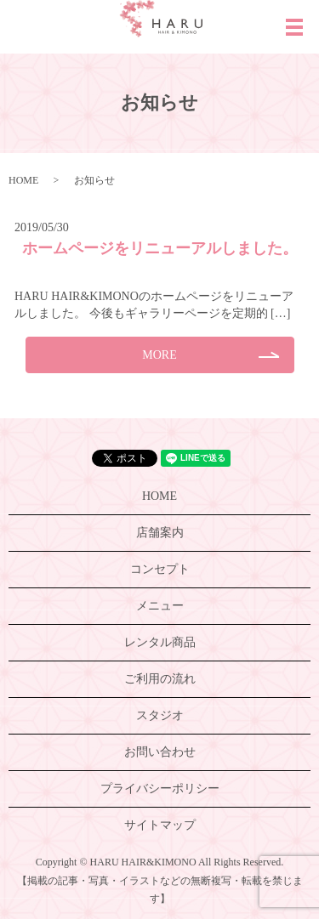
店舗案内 (160, 532)
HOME (23, 180)
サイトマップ (160, 825)
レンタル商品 (160, 642)
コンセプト (160, 569)
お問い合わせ (160, 752)
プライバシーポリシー (159, 788)
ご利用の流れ (160, 678)
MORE (159, 355)
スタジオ (160, 715)
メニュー (160, 605)
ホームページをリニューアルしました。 (160, 248)
